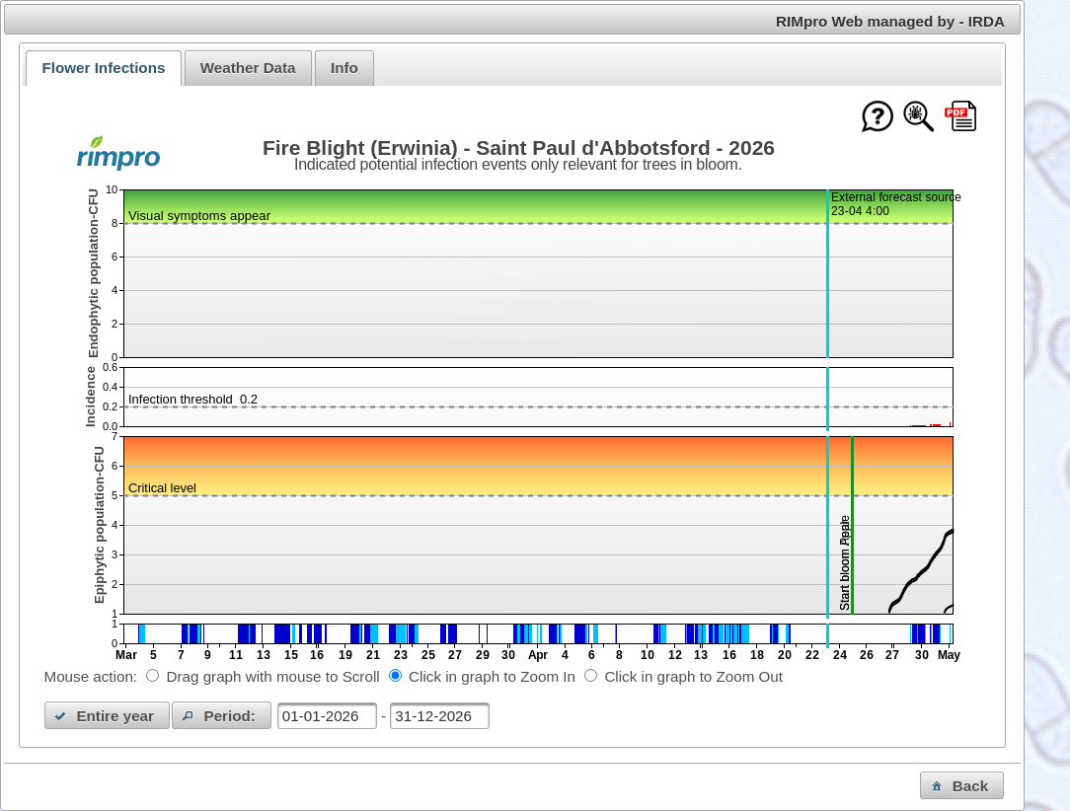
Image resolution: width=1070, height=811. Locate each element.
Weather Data (248, 67)
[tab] (103, 68)
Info (344, 67)
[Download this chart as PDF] (960, 118)
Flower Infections (103, 67)
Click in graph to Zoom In (492, 676)
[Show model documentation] (919, 118)
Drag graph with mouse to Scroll (273, 676)
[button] (107, 715)
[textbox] (327, 715)
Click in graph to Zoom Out (693, 676)
